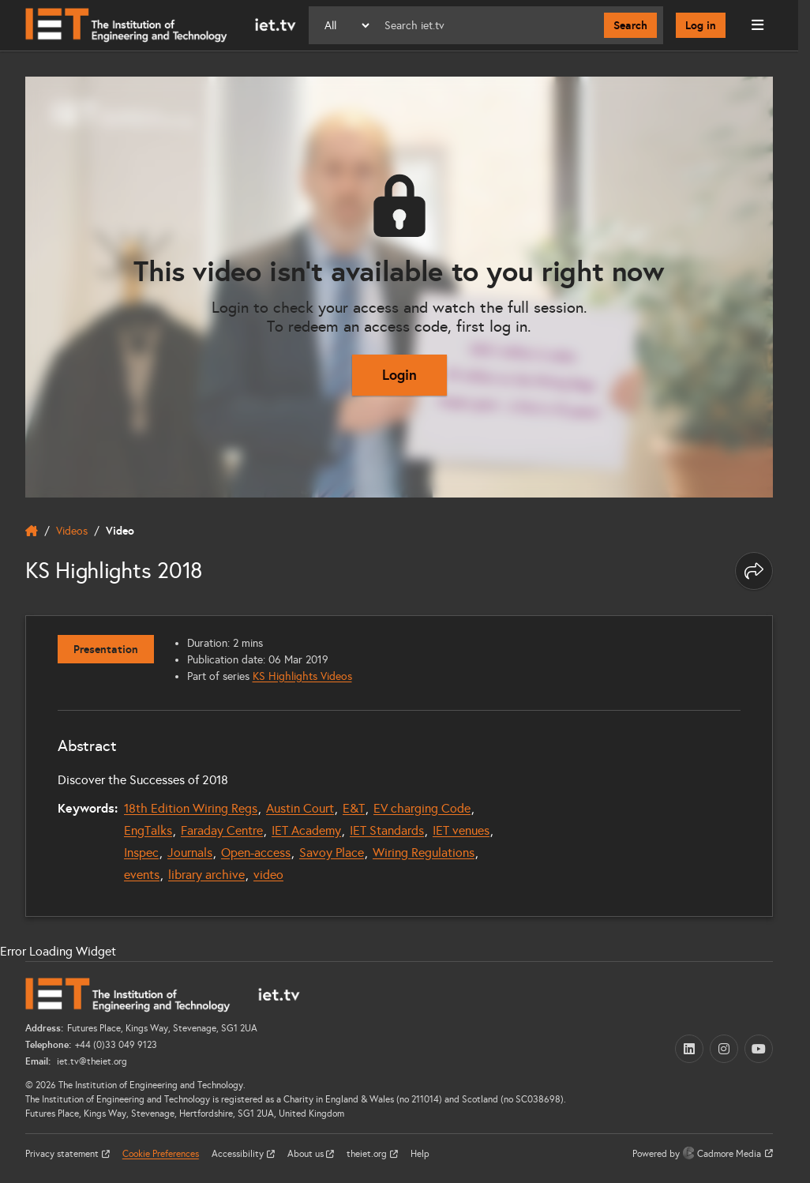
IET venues (461, 830)
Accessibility (239, 1153)
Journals (189, 852)
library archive (206, 874)
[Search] (488, 25)
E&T (354, 808)
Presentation (105, 649)
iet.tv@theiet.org (90, 1061)
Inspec (141, 852)
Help (420, 1153)
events (141, 874)
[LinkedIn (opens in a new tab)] (689, 1049)
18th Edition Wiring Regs (190, 808)
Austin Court (300, 808)
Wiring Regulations (423, 852)
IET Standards (387, 830)
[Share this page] (754, 571)
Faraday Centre (222, 830)
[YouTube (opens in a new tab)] (758, 1049)
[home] (31, 530)
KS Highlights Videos (302, 676)
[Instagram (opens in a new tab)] (724, 1049)
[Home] (160, 25)
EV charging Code (422, 808)
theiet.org (368, 1153)
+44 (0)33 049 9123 (116, 1044)
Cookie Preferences (160, 1153)
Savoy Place (331, 852)
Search (630, 25)
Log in (700, 25)
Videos (72, 531)
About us (306, 1153)
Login (399, 375)
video (268, 874)
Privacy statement (63, 1153)
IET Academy (306, 830)
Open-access (256, 852)
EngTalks (148, 830)
